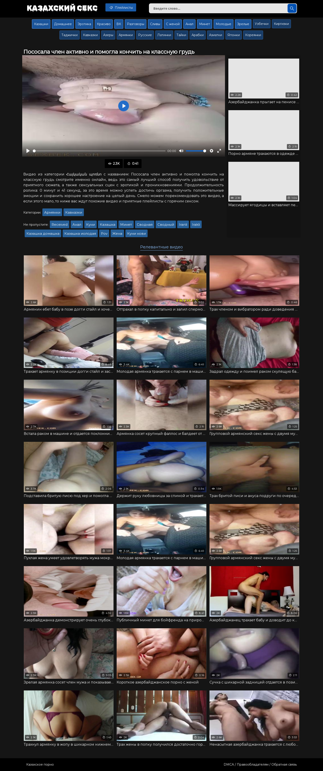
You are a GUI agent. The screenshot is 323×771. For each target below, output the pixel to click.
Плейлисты (121, 7)
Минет (204, 24)
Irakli (196, 224)
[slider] (99, 151)
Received (60, 224)
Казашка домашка (42, 233)
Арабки (198, 35)
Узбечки (261, 24)
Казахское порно (40, 764)
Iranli (183, 224)
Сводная (145, 224)
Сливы (155, 24)
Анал (189, 24)
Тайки (181, 35)
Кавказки (90, 35)
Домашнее (63, 24)
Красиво (104, 24)
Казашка (107, 224)
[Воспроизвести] (28, 150)
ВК (118, 24)
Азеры (108, 35)
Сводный (165, 224)
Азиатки (215, 35)
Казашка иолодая (80, 233)
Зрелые (243, 24)
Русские (145, 35)
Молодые (223, 24)
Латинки (164, 35)
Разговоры (135, 24)
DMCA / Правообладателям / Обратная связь (260, 764)
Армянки (126, 35)
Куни (90, 224)
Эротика (84, 24)
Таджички (69, 35)
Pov (104, 233)
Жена (117, 233)
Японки (233, 35)
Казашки (41, 24)
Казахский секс (62, 8)
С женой (173, 24)
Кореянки (253, 35)
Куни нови (136, 233)
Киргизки (281, 24)
